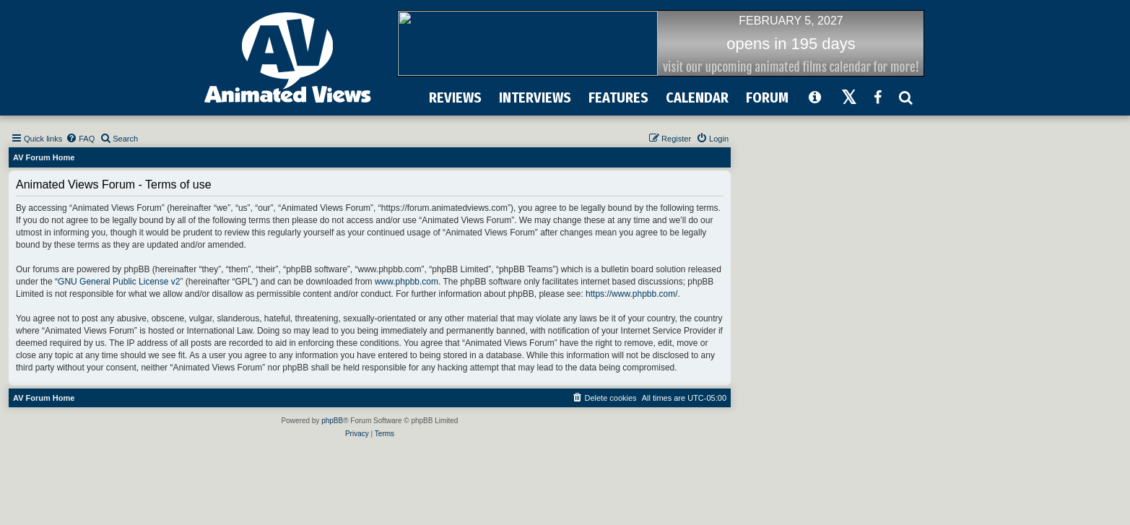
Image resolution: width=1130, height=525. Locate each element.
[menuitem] (80, 138)
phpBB (332, 421)
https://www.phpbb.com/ (631, 294)
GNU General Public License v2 (119, 282)
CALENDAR (697, 97)
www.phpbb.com (406, 282)
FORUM (767, 97)
